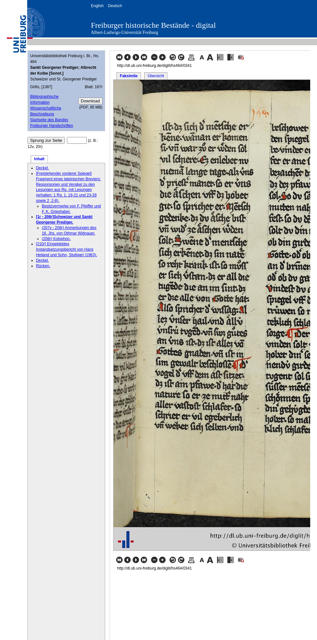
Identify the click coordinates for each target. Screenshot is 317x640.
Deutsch (115, 6)
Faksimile (129, 76)
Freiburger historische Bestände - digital (153, 25)
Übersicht (156, 76)
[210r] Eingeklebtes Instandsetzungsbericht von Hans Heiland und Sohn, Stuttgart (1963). (66, 249)
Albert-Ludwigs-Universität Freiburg (124, 32)
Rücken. (43, 266)
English (97, 6)
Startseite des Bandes (49, 120)
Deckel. (42, 168)
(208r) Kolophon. (56, 238)
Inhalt (39, 159)
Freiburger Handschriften (51, 125)
